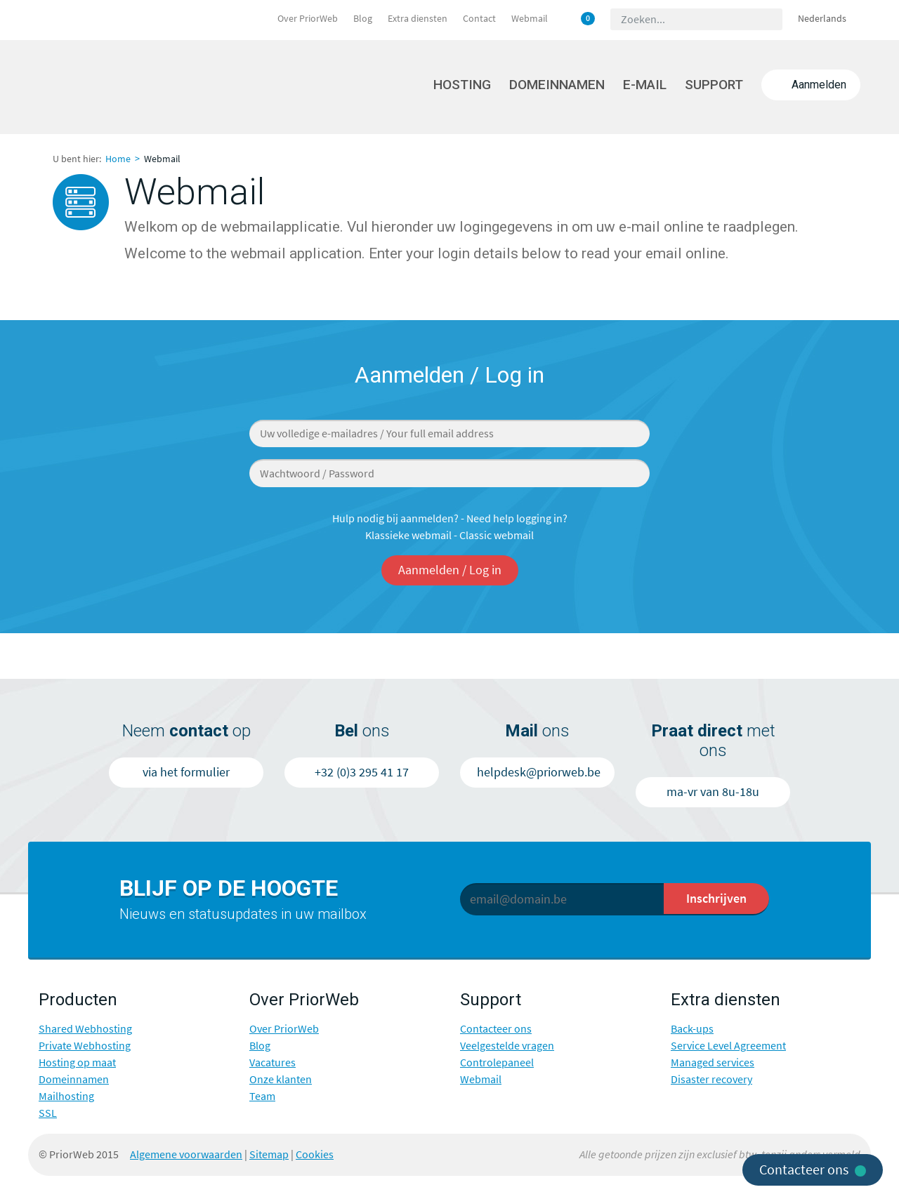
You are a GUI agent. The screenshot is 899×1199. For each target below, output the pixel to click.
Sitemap (269, 1154)
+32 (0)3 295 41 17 (362, 772)
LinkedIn (470, 1154)
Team (262, 1096)
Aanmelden (810, 84)
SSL (48, 1113)
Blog (362, 18)
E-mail (645, 85)
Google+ (444, 1154)
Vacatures (272, 1062)
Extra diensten (417, 18)
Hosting (462, 85)
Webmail (529, 18)
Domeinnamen (557, 85)
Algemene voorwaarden (186, 1154)
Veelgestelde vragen (507, 1045)
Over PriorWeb (307, 18)
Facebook (390, 1154)
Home (118, 159)
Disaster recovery (711, 1079)
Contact (479, 18)
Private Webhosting (85, 1045)
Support (714, 85)
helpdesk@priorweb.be (539, 772)
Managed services (712, 1062)
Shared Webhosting (85, 1028)
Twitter (417, 1154)
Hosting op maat (77, 1062)
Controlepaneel (497, 1062)
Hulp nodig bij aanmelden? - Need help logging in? (449, 518)
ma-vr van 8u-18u (713, 791)
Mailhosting (66, 1096)
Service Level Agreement (728, 1045)
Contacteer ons (496, 1028)
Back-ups (692, 1028)
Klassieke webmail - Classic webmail (449, 535)
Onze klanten (280, 1079)
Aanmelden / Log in (449, 570)
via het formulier (186, 772)
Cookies (315, 1154)
